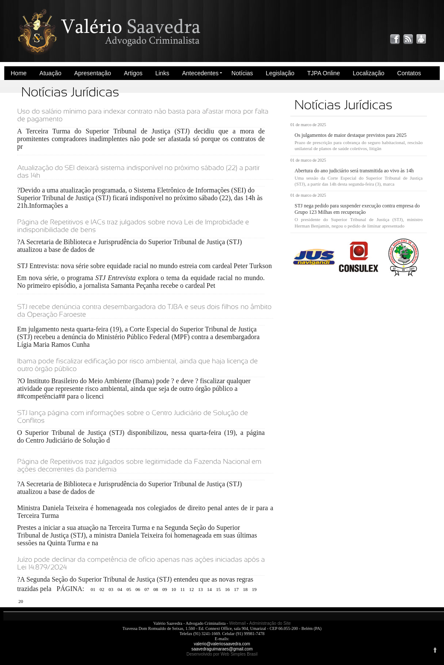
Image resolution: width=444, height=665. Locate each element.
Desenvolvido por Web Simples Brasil (222, 654)
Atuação (50, 73)
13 (200, 589)
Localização (368, 73)
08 (155, 589)
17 (236, 589)
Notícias (242, 73)
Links (162, 73)
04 (119, 589)
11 (182, 589)
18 (245, 589)
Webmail (237, 623)
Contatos (409, 73)
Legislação (280, 73)
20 (20, 601)
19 (254, 589)
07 (146, 589)
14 (209, 589)
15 (218, 589)
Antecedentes (200, 73)
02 (101, 589)
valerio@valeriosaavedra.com (222, 643)
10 (173, 589)
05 (128, 589)
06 (137, 589)
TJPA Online (323, 73)
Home (18, 73)
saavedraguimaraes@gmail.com (222, 649)
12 (191, 589)
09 (164, 589)
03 (110, 589)
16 (227, 589)
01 (93, 589)
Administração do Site (270, 623)
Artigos (133, 73)
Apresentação (92, 73)
